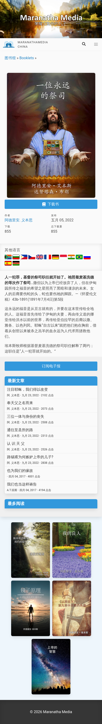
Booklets (26, 58)
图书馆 (10, 58)
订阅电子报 (51, 366)
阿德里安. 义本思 (19, 220)
